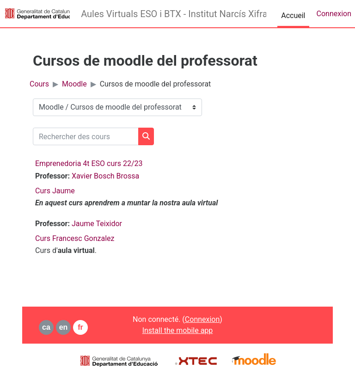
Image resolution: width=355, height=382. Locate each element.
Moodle (74, 84)
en (63, 327)
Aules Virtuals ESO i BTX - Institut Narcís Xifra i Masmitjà (173, 13)
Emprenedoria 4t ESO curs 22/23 (89, 163)
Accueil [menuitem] (293, 15)
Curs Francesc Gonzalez (74, 238)
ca (46, 327)
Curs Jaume (55, 190)
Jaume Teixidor (97, 223)
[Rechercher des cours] (86, 136)
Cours (39, 84)
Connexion (334, 13)
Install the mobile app (177, 330)
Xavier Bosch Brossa (105, 176)
